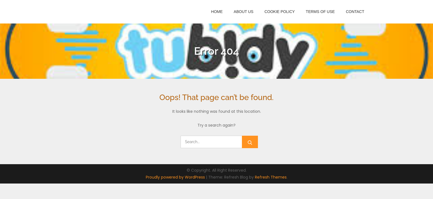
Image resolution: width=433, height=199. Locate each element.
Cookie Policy (280, 11)
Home (217, 11)
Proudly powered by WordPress (176, 177)
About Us (243, 11)
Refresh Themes (271, 177)
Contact (355, 11)
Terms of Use (320, 11)
